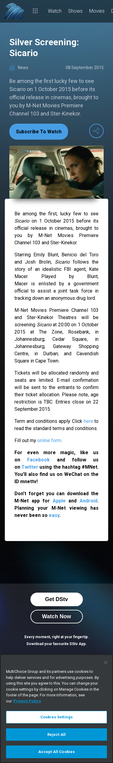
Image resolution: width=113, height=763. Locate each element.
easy (54, 515)
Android (88, 501)
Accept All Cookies (56, 751)
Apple (59, 501)
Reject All (56, 734)
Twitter (29, 467)
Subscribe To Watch (38, 132)
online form (49, 440)
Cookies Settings (56, 717)
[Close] (105, 662)
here (88, 421)
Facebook (38, 460)
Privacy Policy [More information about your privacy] (27, 701)
